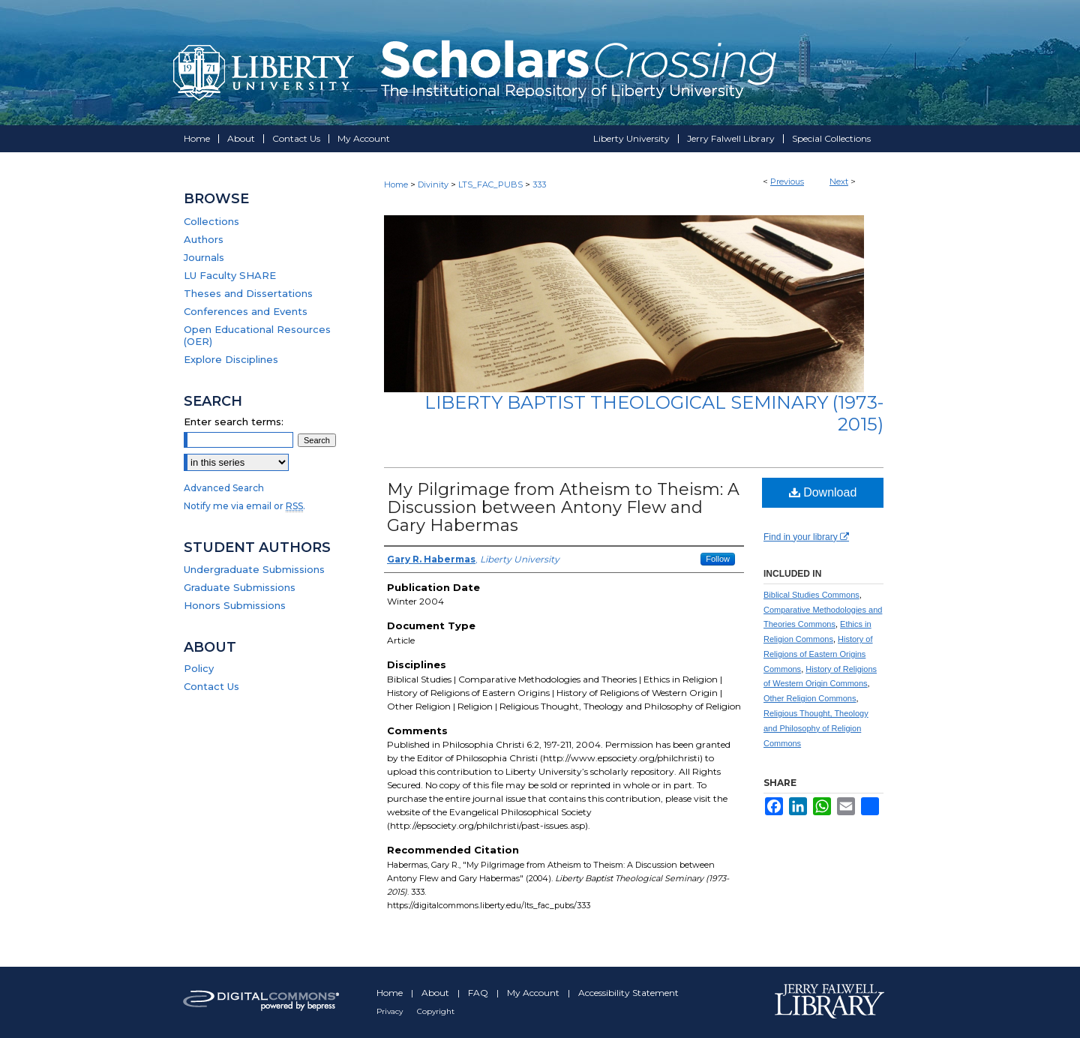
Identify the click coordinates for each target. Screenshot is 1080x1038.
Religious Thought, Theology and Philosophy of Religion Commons (816, 728)
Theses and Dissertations (248, 293)
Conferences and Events (246, 311)
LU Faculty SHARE (230, 275)
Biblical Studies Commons (812, 594)
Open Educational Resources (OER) (257, 335)
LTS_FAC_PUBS (490, 184)
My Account (534, 992)
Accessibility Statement (628, 992)
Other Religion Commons (810, 698)
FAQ (479, 992)
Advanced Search (224, 488)
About (437, 992)
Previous (787, 181)
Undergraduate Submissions (254, 569)
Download (823, 492)
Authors (204, 239)
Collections (211, 221)
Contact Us (211, 686)
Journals (204, 257)
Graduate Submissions (240, 587)
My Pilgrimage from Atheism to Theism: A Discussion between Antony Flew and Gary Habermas (563, 507)
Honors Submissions (235, 605)
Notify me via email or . (244, 506)
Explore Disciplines (231, 359)
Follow (718, 558)
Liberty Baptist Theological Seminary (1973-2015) (654, 413)
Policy (199, 668)
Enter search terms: (234, 422)
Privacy (390, 1011)
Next (839, 181)
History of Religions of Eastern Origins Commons (818, 654)
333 (539, 184)
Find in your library (806, 537)
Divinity (433, 184)
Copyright (435, 1011)
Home (396, 184)
